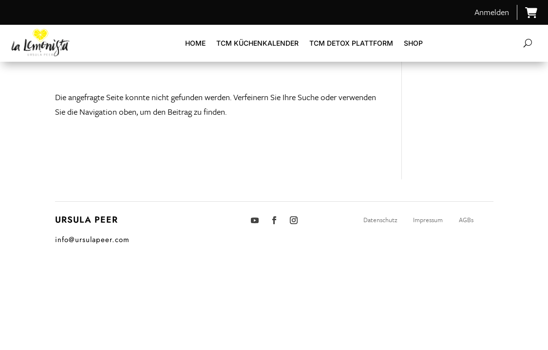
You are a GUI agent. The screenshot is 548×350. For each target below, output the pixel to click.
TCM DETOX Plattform (351, 43)
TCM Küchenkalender (257, 43)
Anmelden (491, 12)
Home (195, 43)
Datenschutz (380, 220)
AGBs (466, 220)
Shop (413, 43)
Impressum (428, 220)
